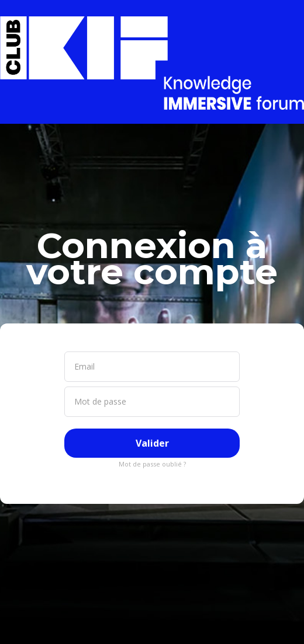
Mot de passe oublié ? (152, 463)
